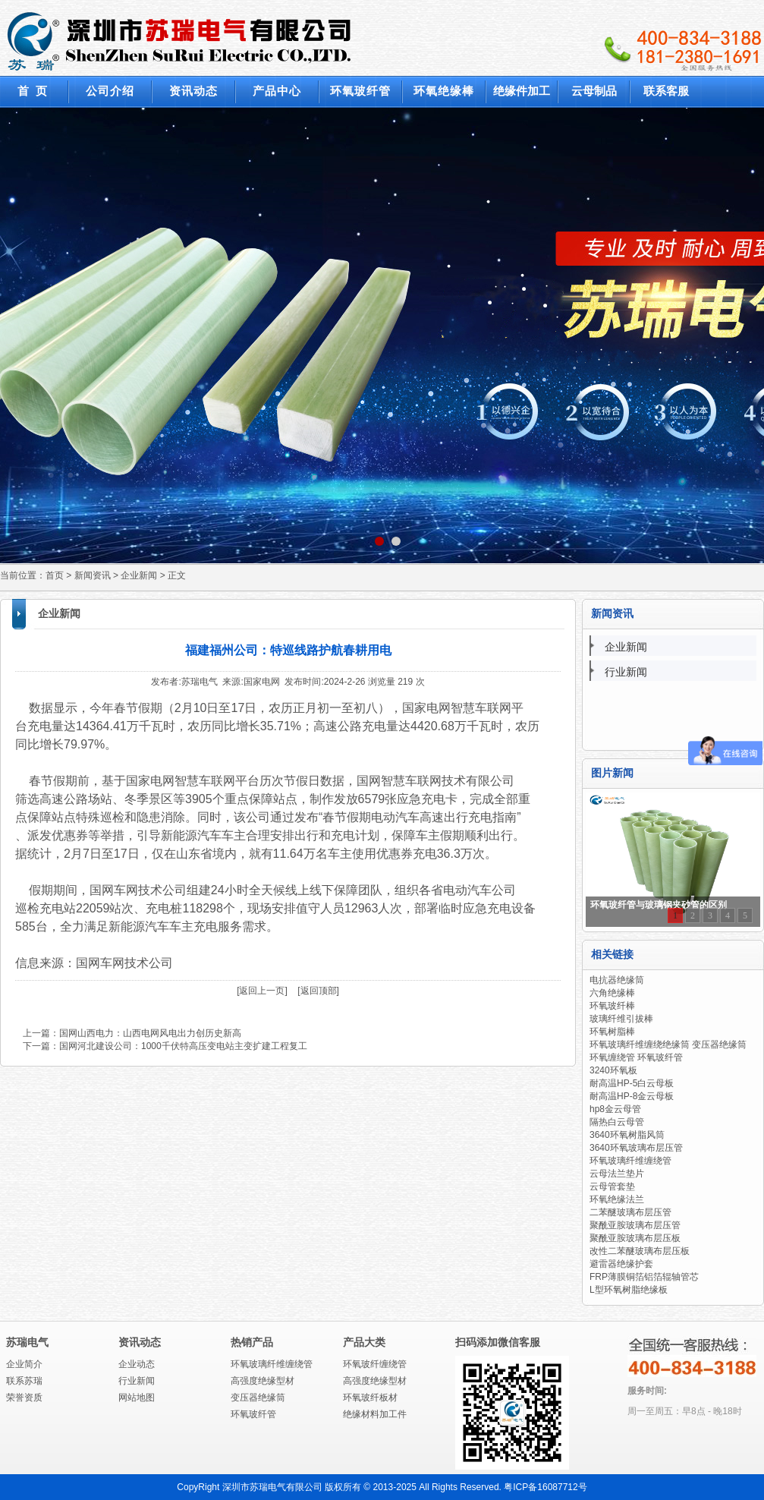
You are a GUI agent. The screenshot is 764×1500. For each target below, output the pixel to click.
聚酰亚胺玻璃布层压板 (635, 1238)
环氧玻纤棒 (612, 1006)
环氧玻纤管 (253, 1414)
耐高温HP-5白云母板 (632, 1083)
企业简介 (24, 1364)
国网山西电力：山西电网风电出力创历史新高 (150, 1033)
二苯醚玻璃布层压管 (630, 1212)
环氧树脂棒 (612, 1031)
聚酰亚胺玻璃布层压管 (635, 1225)
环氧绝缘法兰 (617, 1199)
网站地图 (136, 1397)
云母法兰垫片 (617, 1173)
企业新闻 (139, 575)
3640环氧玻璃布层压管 (636, 1147)
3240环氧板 (613, 1070)
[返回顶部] (318, 990)
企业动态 (136, 1364)
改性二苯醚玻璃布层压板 (640, 1251)
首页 (55, 575)
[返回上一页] (262, 990)
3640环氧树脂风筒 (627, 1135)
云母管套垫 (612, 1186)
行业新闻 (626, 672)
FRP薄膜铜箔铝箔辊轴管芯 (644, 1277)
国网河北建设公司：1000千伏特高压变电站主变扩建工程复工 (183, 1046)
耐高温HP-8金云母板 (632, 1096)
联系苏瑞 (24, 1381)
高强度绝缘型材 (262, 1381)
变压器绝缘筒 (258, 1397)
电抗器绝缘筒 (617, 980)
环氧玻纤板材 (370, 1397)
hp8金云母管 (615, 1109)
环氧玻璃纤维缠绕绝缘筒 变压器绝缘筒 (668, 1044)
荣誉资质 (24, 1397)
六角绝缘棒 (612, 993)
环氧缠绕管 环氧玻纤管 (636, 1057)
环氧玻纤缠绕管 (375, 1364)
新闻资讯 (92, 575)
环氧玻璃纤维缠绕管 (630, 1160)
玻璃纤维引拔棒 (621, 1018)
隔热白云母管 (617, 1122)
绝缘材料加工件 (375, 1414)
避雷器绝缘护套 (621, 1264)
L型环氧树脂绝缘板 (629, 1289)
